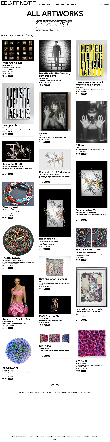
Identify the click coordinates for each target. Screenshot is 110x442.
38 (60, 392)
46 (71, 392)
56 (84, 392)
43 (67, 392)
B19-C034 (45, 346)
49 (75, 392)
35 (56, 392)
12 (28, 392)
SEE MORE (55, 384)
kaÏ (40, 281)
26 (45, 392)
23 (41, 392)
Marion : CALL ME (49, 316)
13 (29, 392)
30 (50, 392)
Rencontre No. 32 (12, 164)
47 (72, 392)
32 (52, 392)
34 (55, 392)
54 (81, 392)
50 (76, 392)
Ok (55, 439)
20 (37, 392)
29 (49, 392)
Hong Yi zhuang (81, 363)
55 (82, 392)
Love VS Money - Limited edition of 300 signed (90, 310)
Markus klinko (43, 78)
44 (68, 392)
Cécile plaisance (7, 321)
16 (32, 392)
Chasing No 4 (10, 207)
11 (27, 392)
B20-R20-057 (10, 368)
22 (40, 392)
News (62, 4)
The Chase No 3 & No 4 (89, 249)
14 (30, 392)
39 (62, 392)
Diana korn (79, 87)
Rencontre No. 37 (49, 239)
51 (77, 392)
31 (51, 392)
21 (38, 392)
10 (26, 392)
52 (78, 392)
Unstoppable (9, 125)
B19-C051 (81, 361)
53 (80, 392)
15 (31, 392)
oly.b (40, 135)
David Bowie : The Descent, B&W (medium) (54, 74)
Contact (73, 4)
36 (58, 392)
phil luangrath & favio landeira (12, 166)
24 (42, 392)
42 (65, 392)
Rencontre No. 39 (86, 210)
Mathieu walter (7, 65)
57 (85, 392)
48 (73, 392)
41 (64, 392)
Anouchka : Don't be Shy (16, 319)
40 (63, 392)
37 (59, 392)
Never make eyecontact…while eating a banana (90, 83)
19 (36, 392)
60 (89, 392)
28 (47, 392)
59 (88, 392)
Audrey (80, 145)
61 (90, 392)
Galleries (42, 4)
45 (69, 392)
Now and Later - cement (53, 279)
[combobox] (17, 35)
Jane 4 (43, 133)
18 (35, 392)
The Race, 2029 (11, 258)
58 (86, 392)
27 (46, 392)
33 (54, 392)
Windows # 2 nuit (12, 63)
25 (43, 392)
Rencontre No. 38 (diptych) (54, 172)
